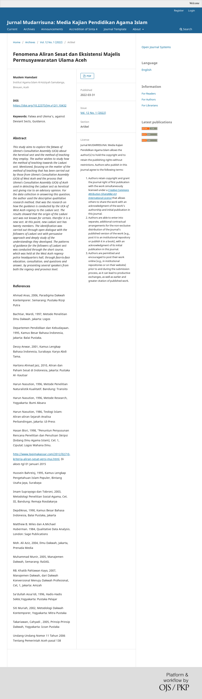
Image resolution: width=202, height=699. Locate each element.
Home (16, 42)
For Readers (149, 93)
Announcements (52, 29)
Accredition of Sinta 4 (83, 29)
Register (179, 10)
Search (186, 29)
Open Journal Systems (156, 47)
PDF (88, 76)
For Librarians (150, 105)
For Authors (149, 99)
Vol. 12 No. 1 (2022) (51, 42)
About (137, 29)
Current (12, 29)
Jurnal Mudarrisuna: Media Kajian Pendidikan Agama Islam (77, 22)
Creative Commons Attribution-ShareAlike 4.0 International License (108, 194)
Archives (29, 29)
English (147, 70)
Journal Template (115, 29)
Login (191, 10)
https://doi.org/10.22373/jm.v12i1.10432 (39, 105)
